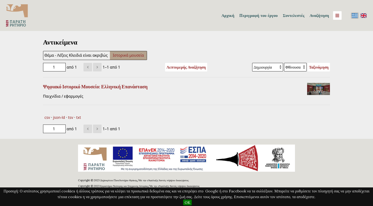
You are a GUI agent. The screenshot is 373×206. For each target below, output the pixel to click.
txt (78, 117)
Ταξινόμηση (319, 67)
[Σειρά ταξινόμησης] (295, 67)
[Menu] (337, 15)
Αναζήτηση (319, 15)
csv (47, 117)
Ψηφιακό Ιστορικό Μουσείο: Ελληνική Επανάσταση (95, 87)
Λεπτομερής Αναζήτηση (186, 67)
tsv (70, 117)
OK (187, 202)
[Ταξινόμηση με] (267, 67)
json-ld (59, 117)
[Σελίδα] (54, 67)
